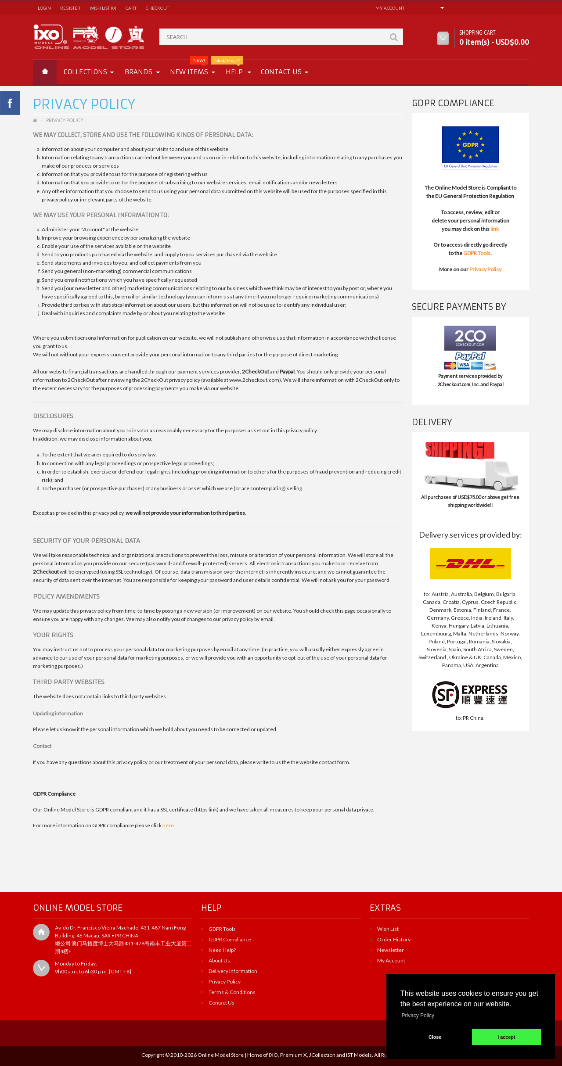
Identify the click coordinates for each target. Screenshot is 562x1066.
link (494, 229)
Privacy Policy (485, 269)
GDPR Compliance (230, 939)
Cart (131, 8)
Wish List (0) (103, 8)
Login (44, 8)
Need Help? (222, 950)
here (168, 825)
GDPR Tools (476, 253)
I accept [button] (506, 1037)
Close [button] (435, 1037)
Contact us (281, 72)
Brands (138, 72)
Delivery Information (233, 971)
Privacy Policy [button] (417, 1015)
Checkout (157, 8)
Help (231, 68)
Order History (394, 939)
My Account (391, 960)
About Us (219, 960)
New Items (189, 68)
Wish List (388, 929)
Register (70, 8)
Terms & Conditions (232, 992)
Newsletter (390, 950)
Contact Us (221, 1002)
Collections (85, 72)
